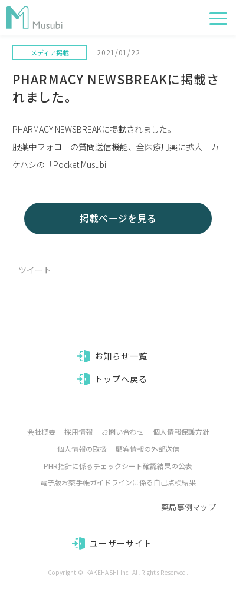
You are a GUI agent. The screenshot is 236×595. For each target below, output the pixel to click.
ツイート (34, 270)
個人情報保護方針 (181, 432)
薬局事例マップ (188, 507)
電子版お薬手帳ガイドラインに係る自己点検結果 (118, 482)
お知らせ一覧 (121, 356)
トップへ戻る (121, 379)
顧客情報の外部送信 (147, 449)
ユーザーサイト (121, 543)
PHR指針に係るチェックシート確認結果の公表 (118, 466)
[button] (218, 19)
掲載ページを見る (118, 218)
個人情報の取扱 (82, 449)
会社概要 (41, 432)
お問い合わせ (122, 432)
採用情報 (78, 432)
